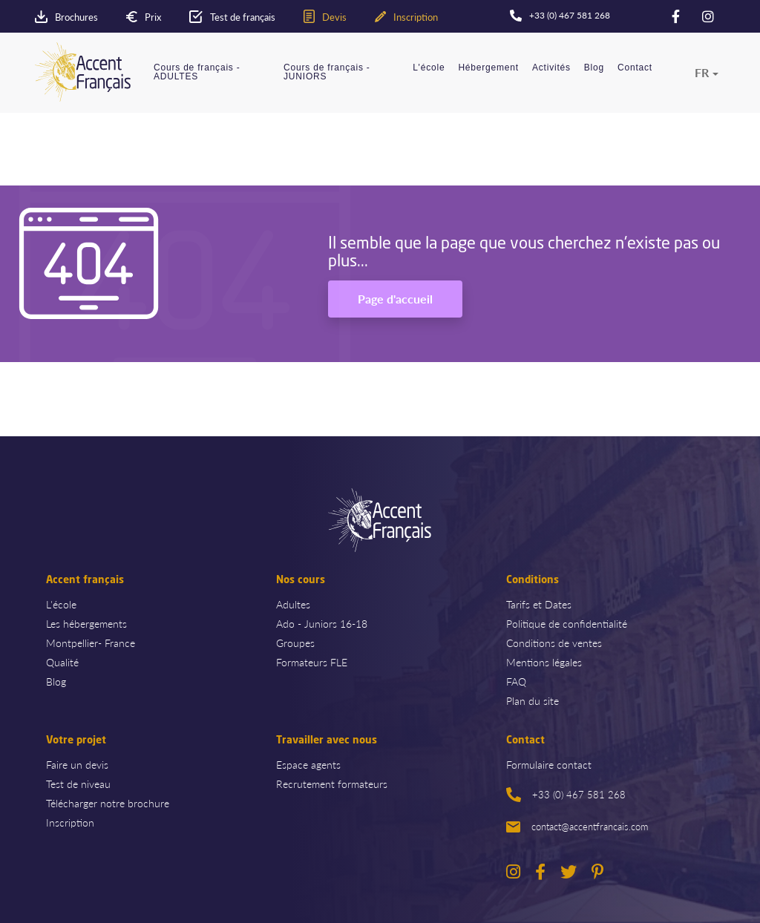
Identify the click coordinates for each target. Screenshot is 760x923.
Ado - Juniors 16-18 (321, 623)
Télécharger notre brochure (107, 802)
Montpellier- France (90, 642)
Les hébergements (86, 623)
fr (702, 72)
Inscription (70, 822)
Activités (551, 68)
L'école (429, 68)
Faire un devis (77, 764)
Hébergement (488, 68)
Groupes (295, 642)
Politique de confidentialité (566, 623)
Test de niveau (78, 783)
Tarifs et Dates (538, 604)
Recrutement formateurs (331, 783)
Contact (635, 68)
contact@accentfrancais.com (577, 826)
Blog (594, 68)
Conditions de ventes (554, 642)
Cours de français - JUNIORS (327, 72)
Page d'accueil (395, 298)
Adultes (293, 604)
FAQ (516, 681)
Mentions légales (544, 661)
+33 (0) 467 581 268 (566, 794)
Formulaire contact (549, 764)
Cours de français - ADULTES (197, 72)
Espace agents (308, 764)
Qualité (62, 661)
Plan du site (532, 700)
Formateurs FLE (311, 661)
